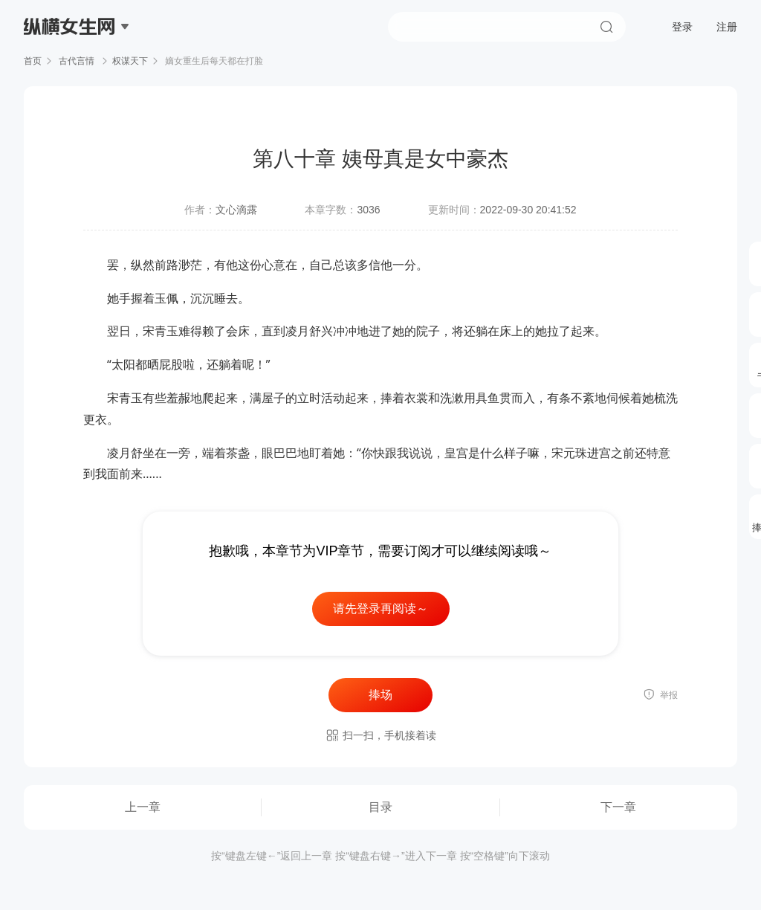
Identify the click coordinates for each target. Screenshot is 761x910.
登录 (682, 27)
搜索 (606, 26)
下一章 (618, 807)
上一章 (143, 807)
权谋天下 (130, 61)
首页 (33, 61)
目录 (380, 807)
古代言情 (76, 61)
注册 (726, 27)
